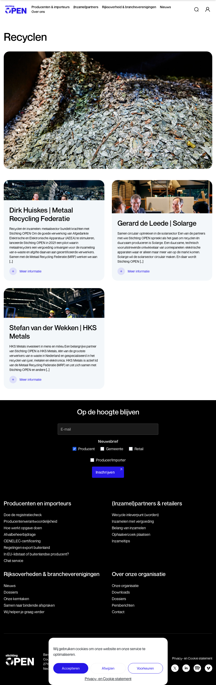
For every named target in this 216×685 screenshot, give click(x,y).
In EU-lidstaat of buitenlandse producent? (36, 554)
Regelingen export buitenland (27, 547)
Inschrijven (105, 472)
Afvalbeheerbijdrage (20, 534)
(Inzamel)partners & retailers (147, 503)
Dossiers (11, 592)
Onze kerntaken (16, 598)
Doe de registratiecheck (23, 514)
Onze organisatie (125, 585)
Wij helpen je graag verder (24, 611)
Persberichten (123, 605)
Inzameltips (121, 541)
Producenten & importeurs (51, 7)
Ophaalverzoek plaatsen (131, 534)
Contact (118, 611)
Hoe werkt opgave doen (23, 528)
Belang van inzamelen (129, 528)
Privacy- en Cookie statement (192, 658)
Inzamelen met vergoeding (133, 521)
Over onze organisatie (139, 574)
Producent (84, 448)
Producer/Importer (108, 460)
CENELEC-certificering (22, 541)
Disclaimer (131, 658)
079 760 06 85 (90, 654)
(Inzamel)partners (85, 7)
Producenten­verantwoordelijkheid (30, 521)
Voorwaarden (155, 658)
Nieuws (165, 7)
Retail (136, 448)
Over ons (38, 12)
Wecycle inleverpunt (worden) (135, 514)
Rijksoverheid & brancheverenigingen (129, 7)
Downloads (121, 592)
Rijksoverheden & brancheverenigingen (51, 574)
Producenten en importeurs (37, 503)
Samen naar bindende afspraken (29, 605)
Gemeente (111, 448)
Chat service (13, 560)
